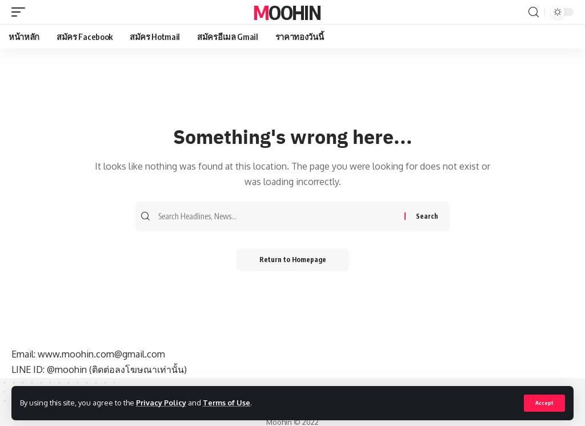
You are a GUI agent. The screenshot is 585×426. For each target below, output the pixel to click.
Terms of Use (226, 402)
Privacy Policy (161, 402)
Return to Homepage (292, 259)
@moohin (67, 369)
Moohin (286, 12)
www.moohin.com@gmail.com (101, 354)
